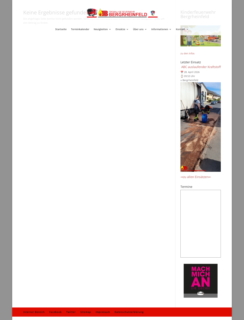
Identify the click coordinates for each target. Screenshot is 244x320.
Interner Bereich (34, 312)
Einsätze (120, 29)
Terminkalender (80, 29)
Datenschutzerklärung (129, 312)
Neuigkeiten (101, 29)
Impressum (103, 312)
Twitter (71, 312)
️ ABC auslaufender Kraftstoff (200, 67)
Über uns (138, 29)
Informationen (159, 29)
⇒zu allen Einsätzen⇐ (195, 177)
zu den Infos (187, 53)
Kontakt (180, 29)
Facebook (55, 312)
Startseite (61, 29)
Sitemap (85, 312)
